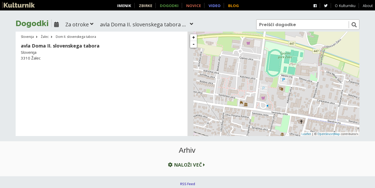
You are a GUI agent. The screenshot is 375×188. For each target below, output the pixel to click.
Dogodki (169, 5)
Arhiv (187, 150)
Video (215, 5)
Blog (233, 5)
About (368, 5)
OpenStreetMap (328, 134)
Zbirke (145, 5)
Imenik (124, 5)
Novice (193, 5)
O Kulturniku (345, 5)
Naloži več (186, 165)
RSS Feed (187, 183)
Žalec (45, 36)
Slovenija (27, 36)
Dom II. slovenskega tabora (76, 36)
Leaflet (306, 134)
